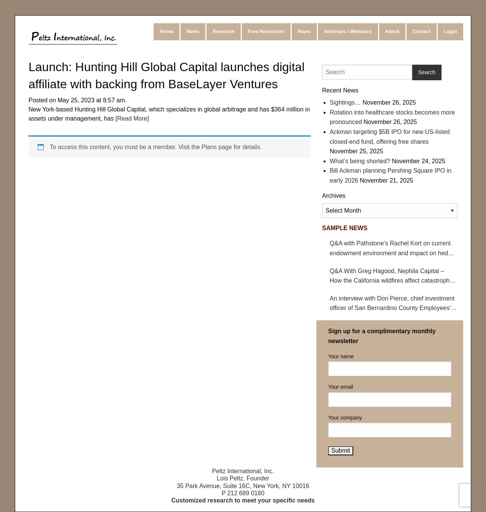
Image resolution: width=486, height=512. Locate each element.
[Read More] (131, 118)
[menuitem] (167, 31)
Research (224, 31)
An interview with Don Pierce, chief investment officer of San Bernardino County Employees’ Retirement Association (392, 304)
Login (450, 31)
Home (166, 31)
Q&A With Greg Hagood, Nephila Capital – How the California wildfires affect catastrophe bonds (391, 277)
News (193, 31)
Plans (304, 31)
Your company (389, 426)
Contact (422, 31)
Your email (389, 395)
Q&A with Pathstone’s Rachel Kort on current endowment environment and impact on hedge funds (392, 249)
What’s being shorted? (360, 161)
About (392, 31)
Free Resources (266, 31)
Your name (389, 364)
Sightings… (345, 102)
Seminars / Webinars (348, 31)
